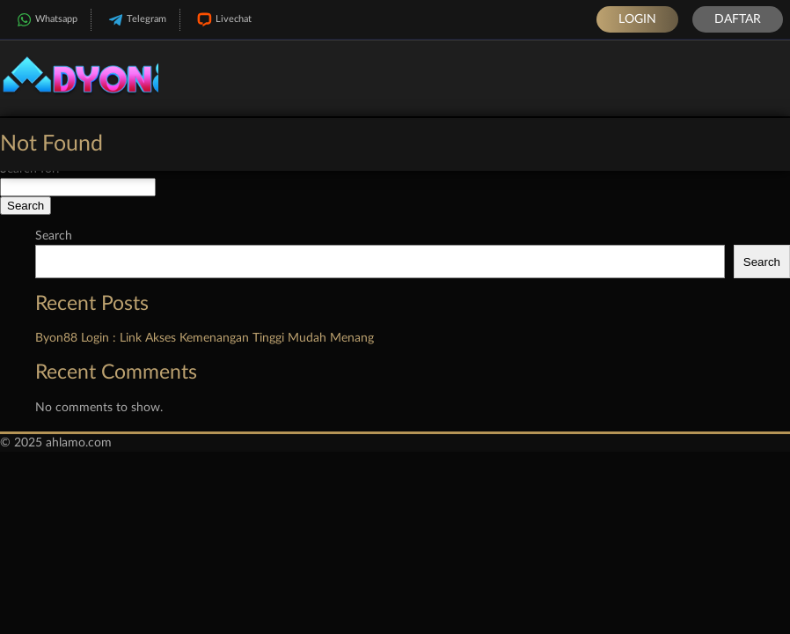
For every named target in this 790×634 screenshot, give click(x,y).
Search (53, 236)
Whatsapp (45, 20)
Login (637, 19)
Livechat (223, 20)
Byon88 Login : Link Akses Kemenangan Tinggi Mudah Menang (204, 338)
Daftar (737, 19)
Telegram (135, 20)
